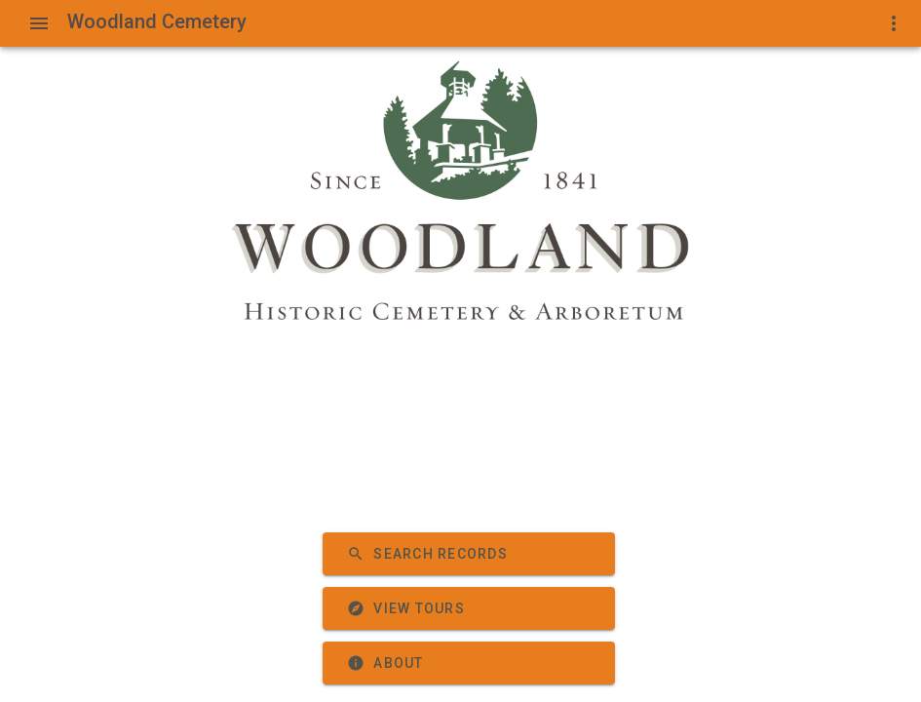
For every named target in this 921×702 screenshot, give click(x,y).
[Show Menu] (39, 23)
